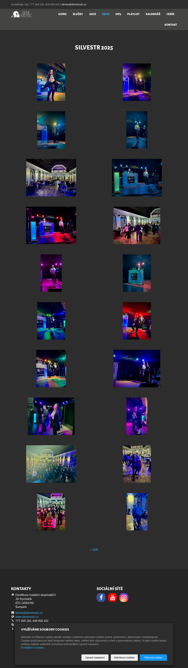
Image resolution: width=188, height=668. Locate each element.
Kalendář (153, 14)
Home (62, 14)
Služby (78, 14)
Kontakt (170, 24)
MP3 (118, 14)
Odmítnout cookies (124, 657)
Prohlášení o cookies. (33, 647)
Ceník (170, 14)
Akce (92, 14)
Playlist (133, 14)
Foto (105, 14)
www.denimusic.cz (27, 616)
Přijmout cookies (153, 657)
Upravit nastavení (95, 657)
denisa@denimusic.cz (74, 4)
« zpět (94, 549)
